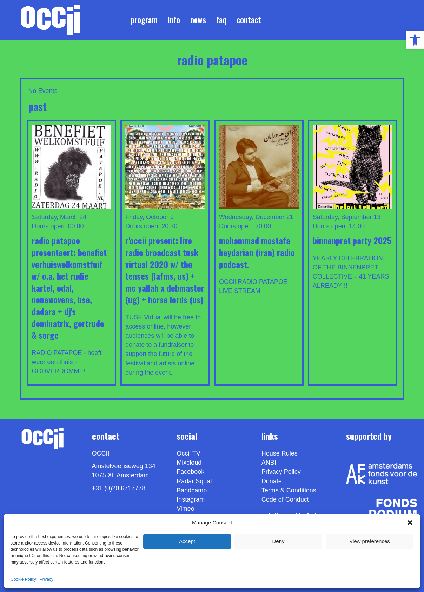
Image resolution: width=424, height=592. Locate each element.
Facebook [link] (190, 471)
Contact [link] (249, 20)
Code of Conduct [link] (285, 499)
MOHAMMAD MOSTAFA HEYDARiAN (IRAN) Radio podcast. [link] (257, 252)
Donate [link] (271, 481)
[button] (409, 522)
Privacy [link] (46, 579)
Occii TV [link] (188, 453)
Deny (278, 541)
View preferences (369, 541)
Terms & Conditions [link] (288, 490)
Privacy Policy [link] (281, 471)
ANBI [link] (268, 462)
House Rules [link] (279, 453)
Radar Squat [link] (194, 481)
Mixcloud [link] (189, 462)
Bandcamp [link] (192, 490)
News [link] (198, 20)
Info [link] (174, 20)
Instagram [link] (191, 499)
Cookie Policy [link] (23, 579)
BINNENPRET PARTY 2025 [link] (352, 240)
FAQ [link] (221, 20)
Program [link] (144, 20)
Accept (187, 541)
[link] (415, 40)
